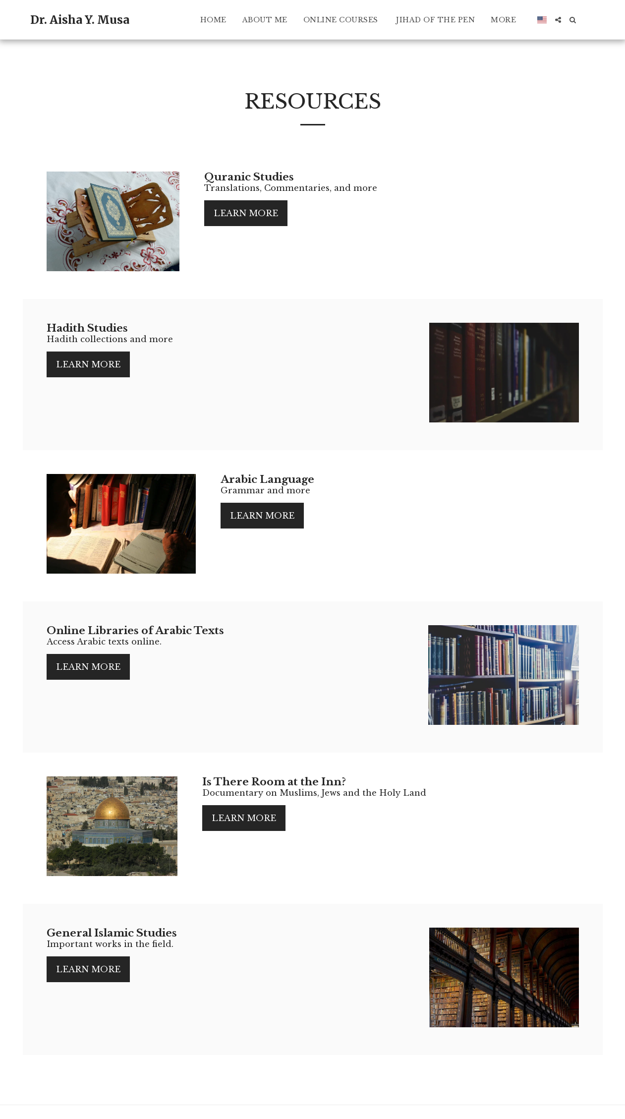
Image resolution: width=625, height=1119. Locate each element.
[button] (558, 19)
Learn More (246, 213)
